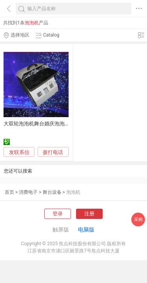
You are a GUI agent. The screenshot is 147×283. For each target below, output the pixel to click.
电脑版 (86, 229)
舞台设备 (52, 192)
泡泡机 (73, 192)
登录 (58, 214)
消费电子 (28, 192)
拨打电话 (53, 152)
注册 (89, 214)
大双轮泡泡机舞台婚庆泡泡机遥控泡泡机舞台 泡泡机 (63, 124)
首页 (9, 192)
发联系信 (19, 152)
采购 (138, 219)
